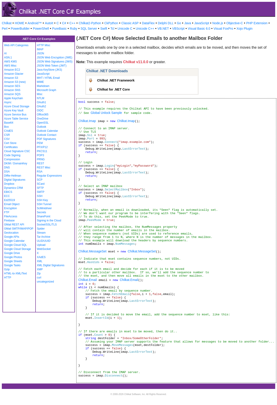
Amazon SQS (12, 94)
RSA (40, 171)
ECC (7, 196)
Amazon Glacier (13, 73)
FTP (6, 212)
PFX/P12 (42, 147)
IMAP (40, 49)
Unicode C (125, 28)
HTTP (7, 277)
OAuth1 (41, 102)
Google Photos (13, 257)
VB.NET (163, 28)
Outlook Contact (46, 135)
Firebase (9, 220)
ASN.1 (8, 57)
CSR (7, 135)
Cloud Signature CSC (17, 151)
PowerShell (41, 28)
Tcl (112, 28)
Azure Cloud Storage (16, 106)
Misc (40, 94)
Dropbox (9, 183)
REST (40, 163)
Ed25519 (9, 200)
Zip (39, 273)
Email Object (11, 204)
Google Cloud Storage (17, 249)
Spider (41, 228)
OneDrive (42, 118)
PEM (40, 143)
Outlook (41, 126)
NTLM (40, 98)
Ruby (73, 28)
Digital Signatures (14, 179)
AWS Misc (10, 65)
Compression (12, 159)
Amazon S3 (11, 77)
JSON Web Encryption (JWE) (54, 57)
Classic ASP (129, 23)
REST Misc (43, 167)
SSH (40, 196)
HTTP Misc (43, 45)
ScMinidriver (44, 208)
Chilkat (7, 23)
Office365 (42, 114)
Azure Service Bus (15, 114)
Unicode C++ (145, 28)
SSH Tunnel (44, 204)
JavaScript (201, 23)
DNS (7, 167)
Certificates (11, 147)
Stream (41, 232)
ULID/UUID (43, 240)
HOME (19, 23)
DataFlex (148, 23)
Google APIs (11, 236)
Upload (41, 245)
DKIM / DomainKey (15, 163)
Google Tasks (12, 265)
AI (5, 53)
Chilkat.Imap (87, 121)
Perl (4, 28)
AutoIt (49, 23)
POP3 (40, 155)
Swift (103, 28)
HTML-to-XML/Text (15, 273)
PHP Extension (256, 23)
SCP (40, 179)
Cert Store (10, 143)
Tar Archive (43, 236)
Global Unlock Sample (106, 113)
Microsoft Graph (46, 90)
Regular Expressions (49, 175)
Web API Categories (16, 45)
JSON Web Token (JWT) (52, 65)
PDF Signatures (46, 139)
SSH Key (42, 200)
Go (179, 23)
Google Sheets (13, 261)
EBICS (8, 192)
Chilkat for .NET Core (113, 89)
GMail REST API (14, 224)
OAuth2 (41, 106)
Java (187, 23)
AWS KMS (10, 61)
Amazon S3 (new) (15, 82)
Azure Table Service (16, 118)
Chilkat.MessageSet (92, 251)
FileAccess (10, 216)
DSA (7, 171)
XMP (40, 269)
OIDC (40, 110)
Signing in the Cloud (49, 220)
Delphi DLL (165, 23)
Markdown (43, 86)
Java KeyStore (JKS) (49, 69)
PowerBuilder (20, 28)
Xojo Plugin (244, 28)
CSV (7, 139)
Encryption (10, 208)
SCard (41, 183)
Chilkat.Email (87, 280)
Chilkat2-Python (90, 23)
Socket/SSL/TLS (47, 224)
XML (40, 261)
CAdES (8, 130)
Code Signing (12, 155)
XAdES (41, 257)
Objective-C (234, 23)
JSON (40, 53)
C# (64, 23)
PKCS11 (42, 151)
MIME (40, 82)
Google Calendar (14, 240)
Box (6, 126)
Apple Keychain (13, 98)
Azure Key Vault (13, 110)
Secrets (41, 212)
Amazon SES (12, 86)
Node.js (217, 23)
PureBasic (59, 28)
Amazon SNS (12, 90)
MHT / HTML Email (48, 77)
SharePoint (43, 216)
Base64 (8, 122)
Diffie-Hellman (12, 175)
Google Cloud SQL (15, 245)
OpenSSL (43, 122)
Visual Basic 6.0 (199, 28)
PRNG (41, 159)
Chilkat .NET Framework (116, 80)
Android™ (35, 23)
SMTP (40, 192)
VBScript (178, 28)
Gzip (7, 269)
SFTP (40, 187)
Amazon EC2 (12, 69)
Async (8, 102)
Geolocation (11, 232)
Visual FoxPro (223, 28)
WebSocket (44, 249)
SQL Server (89, 28)
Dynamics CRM (13, 187)
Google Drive (12, 253)
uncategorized (45, 281)
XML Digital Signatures (50, 265)
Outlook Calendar (47, 130)
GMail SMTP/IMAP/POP (18, 228)
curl (39, 277)
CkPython (111, 23)
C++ (72, 23)
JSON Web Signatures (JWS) (54, 61)
